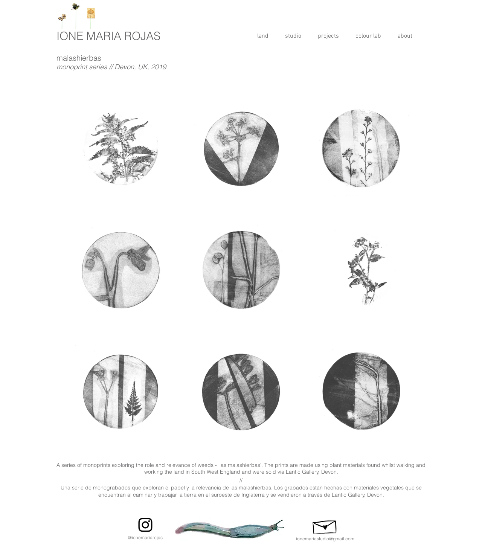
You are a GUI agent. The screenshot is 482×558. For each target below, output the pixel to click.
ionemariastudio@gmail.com (325, 538)
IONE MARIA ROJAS (108, 36)
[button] (328, 36)
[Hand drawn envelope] (325, 525)
